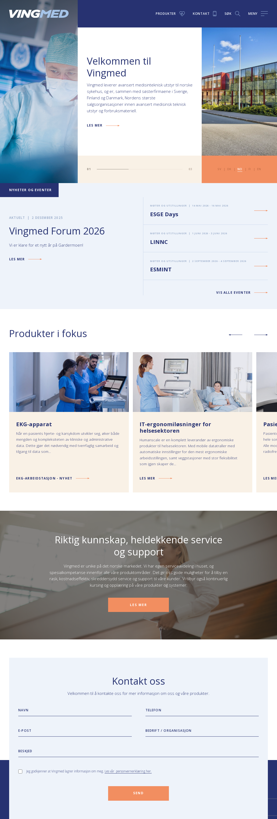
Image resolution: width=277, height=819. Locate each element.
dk (229, 169)
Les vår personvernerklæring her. (128, 771)
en (259, 169)
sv (219, 169)
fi (249, 169)
